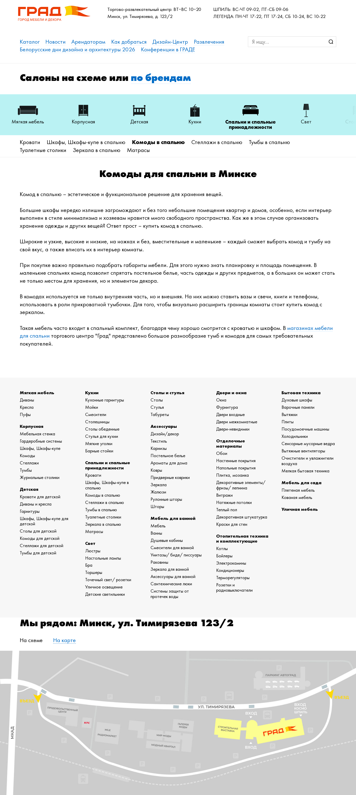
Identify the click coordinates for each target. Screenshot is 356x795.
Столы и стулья (167, 392)
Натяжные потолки (234, 502)
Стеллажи (29, 463)
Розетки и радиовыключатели (234, 587)
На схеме (31, 640)
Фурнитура (227, 407)
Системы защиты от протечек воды (170, 593)
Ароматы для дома (169, 463)
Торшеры (93, 572)
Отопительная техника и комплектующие (242, 538)
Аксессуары (164, 426)
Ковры (156, 470)
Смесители (95, 414)
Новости (55, 41)
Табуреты (160, 414)
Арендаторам (88, 41)
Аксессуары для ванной (173, 576)
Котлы (222, 548)
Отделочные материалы (230, 443)
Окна (221, 400)
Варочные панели (298, 407)
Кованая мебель (297, 497)
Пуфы (25, 414)
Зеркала (159, 484)
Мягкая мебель (37, 392)
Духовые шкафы (297, 400)
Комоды (27, 455)
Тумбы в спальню (269, 142)
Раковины (159, 562)
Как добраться (129, 41)
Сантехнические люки (171, 583)
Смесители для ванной (172, 547)
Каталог (30, 41)
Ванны (156, 533)
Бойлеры (224, 555)
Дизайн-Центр (170, 41)
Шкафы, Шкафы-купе (40, 448)
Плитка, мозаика (232, 475)
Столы (157, 400)
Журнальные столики (39, 477)
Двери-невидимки (233, 429)
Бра (88, 565)
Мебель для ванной (173, 518)
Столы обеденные (102, 429)
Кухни (92, 392)
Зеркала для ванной (170, 569)
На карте (64, 640)
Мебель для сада (301, 482)
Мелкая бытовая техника (305, 471)
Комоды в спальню (158, 142)
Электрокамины (231, 563)
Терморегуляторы (233, 577)
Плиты (288, 421)
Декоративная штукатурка (241, 517)
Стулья (157, 407)
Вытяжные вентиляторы (303, 451)
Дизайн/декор (165, 433)
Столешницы (97, 421)
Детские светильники (105, 594)
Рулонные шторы (166, 499)
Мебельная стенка (37, 433)
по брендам (161, 77)
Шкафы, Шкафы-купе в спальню (86, 142)
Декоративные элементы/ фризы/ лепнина (240, 485)
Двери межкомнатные (236, 421)
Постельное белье (168, 455)
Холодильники (295, 436)
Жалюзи (158, 492)
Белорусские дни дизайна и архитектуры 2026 (77, 49)
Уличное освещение (104, 587)
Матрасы (138, 150)
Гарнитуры (30, 511)
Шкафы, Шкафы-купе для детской (44, 521)
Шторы (157, 506)
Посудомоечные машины (305, 429)
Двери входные (230, 414)
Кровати (30, 142)
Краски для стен (231, 524)
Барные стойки (99, 451)
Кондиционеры (230, 570)
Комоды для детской (39, 538)
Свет (90, 543)
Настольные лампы (103, 558)
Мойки (91, 407)
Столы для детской (38, 531)
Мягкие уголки (98, 443)
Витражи (224, 495)
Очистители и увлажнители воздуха (308, 460)
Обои (221, 453)
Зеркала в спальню (96, 150)
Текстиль (159, 441)
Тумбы (26, 470)
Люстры (92, 550)
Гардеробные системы (41, 441)
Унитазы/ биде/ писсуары (176, 555)
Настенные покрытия (236, 460)
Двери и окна (231, 392)
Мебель (158, 525)
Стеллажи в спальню (216, 142)
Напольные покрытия (236, 468)
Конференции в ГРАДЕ (168, 49)
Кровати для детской (40, 496)
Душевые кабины (167, 540)
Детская (29, 489)
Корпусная (31, 426)
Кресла (27, 407)
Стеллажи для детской (41, 545)
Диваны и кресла (36, 504)
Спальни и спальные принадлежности (107, 465)
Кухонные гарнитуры (104, 400)
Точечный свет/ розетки (108, 579)
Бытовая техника (301, 392)
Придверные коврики (170, 477)
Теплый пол (226, 509)
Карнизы (159, 448)
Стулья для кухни (101, 436)
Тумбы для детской (38, 553)
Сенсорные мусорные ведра (308, 443)
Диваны (27, 400)
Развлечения (209, 41)
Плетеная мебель (298, 490)
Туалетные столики (43, 150)
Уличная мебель (300, 509)
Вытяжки (289, 414)
